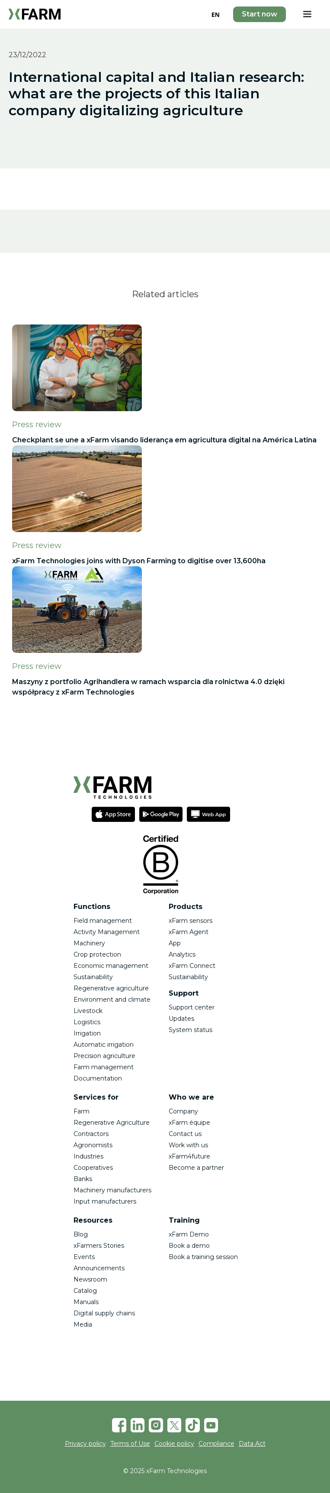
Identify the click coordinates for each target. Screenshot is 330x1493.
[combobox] (215, 14)
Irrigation (87, 1033)
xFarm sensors (190, 921)
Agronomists (93, 1145)
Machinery (89, 943)
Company (183, 1111)
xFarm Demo (189, 1234)
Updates (181, 1018)
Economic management (111, 966)
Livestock (88, 1011)
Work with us (188, 1145)
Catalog (85, 1291)
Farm (82, 1111)
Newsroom (90, 1279)
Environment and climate (112, 999)
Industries (88, 1156)
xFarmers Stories (99, 1246)
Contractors (91, 1134)
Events (84, 1257)
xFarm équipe (189, 1122)
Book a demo (189, 1246)
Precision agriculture (104, 1056)
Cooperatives (93, 1168)
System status (190, 1030)
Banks (83, 1179)
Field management (103, 921)
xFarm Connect (192, 966)
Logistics (87, 1022)
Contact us (185, 1134)
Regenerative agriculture (111, 988)
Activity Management (107, 932)
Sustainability (93, 977)
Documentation (98, 1078)
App (175, 943)
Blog (81, 1234)
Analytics (182, 954)
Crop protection (97, 954)
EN (215, 14)
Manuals (86, 1302)
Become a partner (196, 1168)
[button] (307, 14)
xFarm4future (189, 1156)
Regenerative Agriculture (112, 1122)
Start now (259, 14)
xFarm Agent (188, 932)
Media (83, 1324)
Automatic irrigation (104, 1044)
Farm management (104, 1067)
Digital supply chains (104, 1313)
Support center (192, 1007)
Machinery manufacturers (112, 1190)
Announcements (99, 1268)
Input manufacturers (105, 1201)
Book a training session (203, 1257)
